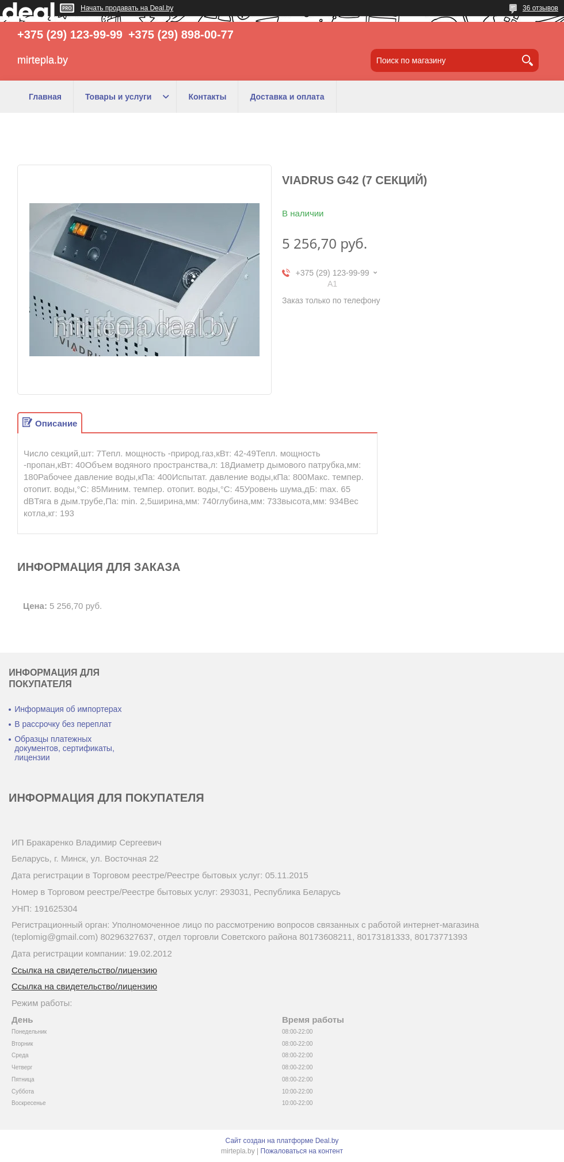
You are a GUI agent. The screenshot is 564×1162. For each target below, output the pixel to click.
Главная (45, 96)
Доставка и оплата (287, 96)
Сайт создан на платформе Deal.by (282, 1141)
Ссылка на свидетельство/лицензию (84, 970)
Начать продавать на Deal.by (127, 8)
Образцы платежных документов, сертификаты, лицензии (64, 748)
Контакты (207, 96)
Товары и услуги (118, 96)
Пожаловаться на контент (302, 1151)
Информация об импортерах (67, 709)
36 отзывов (540, 8)
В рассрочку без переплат (63, 724)
